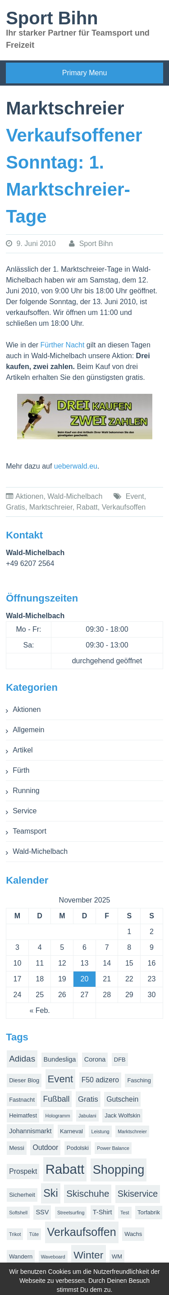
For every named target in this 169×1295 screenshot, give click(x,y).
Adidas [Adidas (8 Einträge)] (22, 1058)
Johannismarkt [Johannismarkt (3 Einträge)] (30, 1131)
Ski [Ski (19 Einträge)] (50, 1193)
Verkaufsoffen (124, 507)
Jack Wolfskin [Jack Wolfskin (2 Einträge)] (122, 1115)
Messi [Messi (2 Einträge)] (16, 1148)
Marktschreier (51, 507)
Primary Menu (84, 73)
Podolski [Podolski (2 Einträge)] (78, 1148)
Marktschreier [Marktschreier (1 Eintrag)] (132, 1131)
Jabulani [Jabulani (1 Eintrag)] (87, 1115)
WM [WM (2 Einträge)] (117, 1256)
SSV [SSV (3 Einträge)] (42, 1212)
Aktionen (29, 496)
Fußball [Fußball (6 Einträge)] (56, 1098)
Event (135, 496)
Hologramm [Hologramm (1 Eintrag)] (58, 1115)
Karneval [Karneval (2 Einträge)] (71, 1131)
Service (25, 811)
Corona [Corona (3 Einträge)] (95, 1059)
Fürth (21, 770)
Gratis (15, 507)
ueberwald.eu (75, 466)
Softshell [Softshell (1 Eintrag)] (18, 1212)
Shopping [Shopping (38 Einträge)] (119, 1169)
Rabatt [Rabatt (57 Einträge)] (65, 1169)
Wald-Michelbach (74, 496)
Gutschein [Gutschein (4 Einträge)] (122, 1099)
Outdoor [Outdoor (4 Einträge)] (45, 1147)
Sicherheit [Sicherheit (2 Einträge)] (22, 1194)
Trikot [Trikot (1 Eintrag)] (15, 1234)
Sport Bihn (52, 18)
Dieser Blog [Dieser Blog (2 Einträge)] (24, 1080)
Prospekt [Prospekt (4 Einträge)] (23, 1171)
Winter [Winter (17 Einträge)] (88, 1255)
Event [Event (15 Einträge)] (60, 1079)
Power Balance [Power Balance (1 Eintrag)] (113, 1148)
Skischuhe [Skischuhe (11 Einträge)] (87, 1193)
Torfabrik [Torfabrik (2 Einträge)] (148, 1212)
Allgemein (28, 730)
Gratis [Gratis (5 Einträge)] (88, 1099)
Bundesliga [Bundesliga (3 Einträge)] (60, 1059)
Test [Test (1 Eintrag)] (124, 1212)
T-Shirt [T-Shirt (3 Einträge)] (102, 1212)
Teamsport (29, 831)
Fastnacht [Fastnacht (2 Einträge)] (22, 1099)
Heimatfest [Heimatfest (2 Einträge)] (23, 1115)
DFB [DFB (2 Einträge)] (120, 1059)
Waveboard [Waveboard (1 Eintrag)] (53, 1256)
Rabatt (87, 507)
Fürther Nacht (63, 345)
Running (26, 790)
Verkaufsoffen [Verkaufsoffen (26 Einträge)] (81, 1232)
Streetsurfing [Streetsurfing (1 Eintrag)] (70, 1212)
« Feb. (39, 1010)
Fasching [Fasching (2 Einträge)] (139, 1080)
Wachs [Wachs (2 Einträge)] (133, 1234)
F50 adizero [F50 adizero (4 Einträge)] (100, 1080)
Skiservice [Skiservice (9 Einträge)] (138, 1194)
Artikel (22, 750)
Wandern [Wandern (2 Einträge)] (20, 1256)
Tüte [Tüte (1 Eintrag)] (34, 1234)
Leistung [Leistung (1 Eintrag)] (100, 1131)
